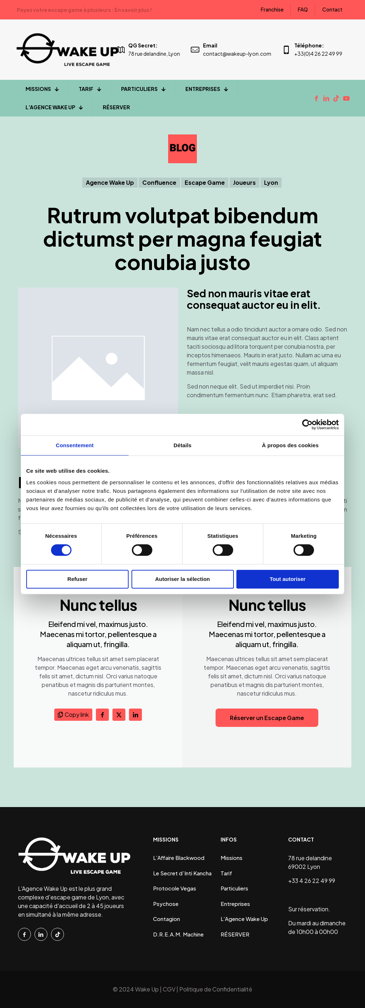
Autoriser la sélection (182, 579)
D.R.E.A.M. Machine (178, 934)
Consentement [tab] (74, 445)
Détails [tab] (182, 445)
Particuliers (234, 888)
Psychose (166, 903)
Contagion (166, 918)
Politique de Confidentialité (215, 989)
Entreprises (235, 903)
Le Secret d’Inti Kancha (182, 873)
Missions (231, 857)
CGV (169, 989)
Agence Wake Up (110, 182)
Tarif (226, 873)
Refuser (78, 579)
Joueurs (244, 182)
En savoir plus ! (195, 9)
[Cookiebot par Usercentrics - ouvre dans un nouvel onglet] (307, 424)
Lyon (271, 182)
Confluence (159, 182)
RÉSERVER (235, 934)
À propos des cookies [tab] (290, 445)
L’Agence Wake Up (244, 918)
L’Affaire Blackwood (178, 857)
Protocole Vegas (174, 888)
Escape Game (205, 182)
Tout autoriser (288, 579)
